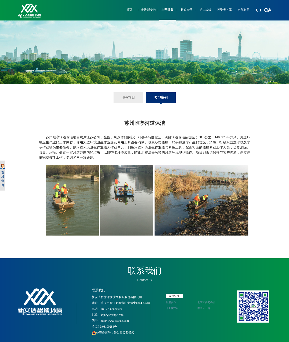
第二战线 (205, 9)
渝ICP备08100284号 (104, 326)
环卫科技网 (172, 308)
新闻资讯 (186, 9)
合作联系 (243, 9)
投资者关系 (224, 9)
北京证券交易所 (206, 302)
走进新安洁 (148, 9)
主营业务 (167, 9)
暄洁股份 (171, 302)
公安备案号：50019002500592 (113, 332)
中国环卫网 (203, 308)
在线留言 (2, 175)
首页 (129, 9)
